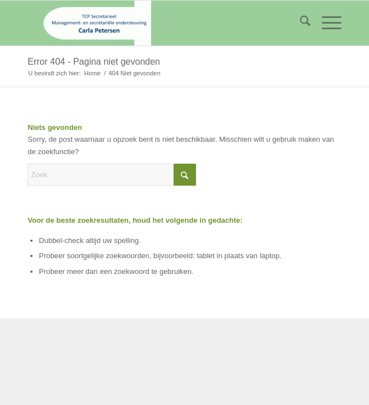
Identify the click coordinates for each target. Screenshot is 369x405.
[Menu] (326, 23)
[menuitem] (300, 23)
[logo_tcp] (153, 23)
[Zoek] (300, 23)
